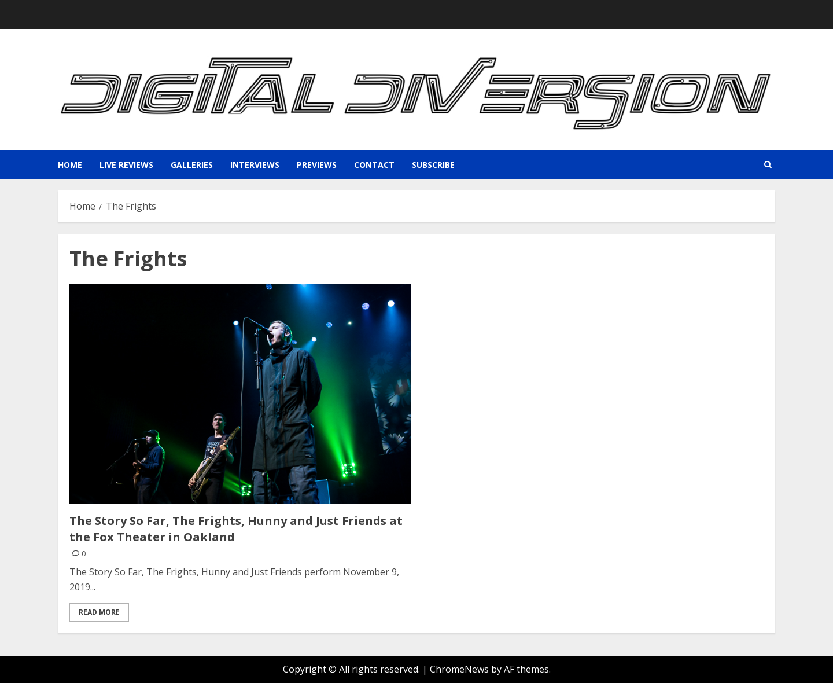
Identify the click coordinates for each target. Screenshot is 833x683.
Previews (317, 164)
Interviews (254, 164)
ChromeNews (459, 669)
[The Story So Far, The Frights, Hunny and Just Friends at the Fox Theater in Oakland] (240, 394)
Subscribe (433, 164)
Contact (374, 164)
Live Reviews (126, 164)
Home (70, 164)
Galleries (192, 164)
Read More (99, 612)
